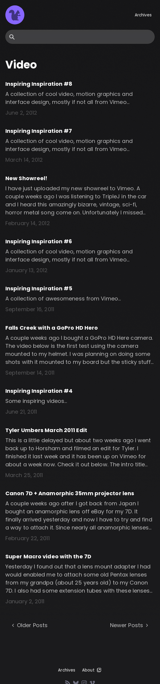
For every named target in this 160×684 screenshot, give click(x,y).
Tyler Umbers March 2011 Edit (46, 430)
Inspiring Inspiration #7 (38, 131)
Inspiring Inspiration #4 (39, 391)
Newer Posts (129, 625)
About (92, 670)
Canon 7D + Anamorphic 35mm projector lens (69, 493)
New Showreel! (26, 178)
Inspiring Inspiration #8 (38, 84)
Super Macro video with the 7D (48, 556)
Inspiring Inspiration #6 (38, 241)
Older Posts (29, 625)
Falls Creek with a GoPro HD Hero (51, 327)
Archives (143, 15)
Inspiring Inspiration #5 (38, 288)
